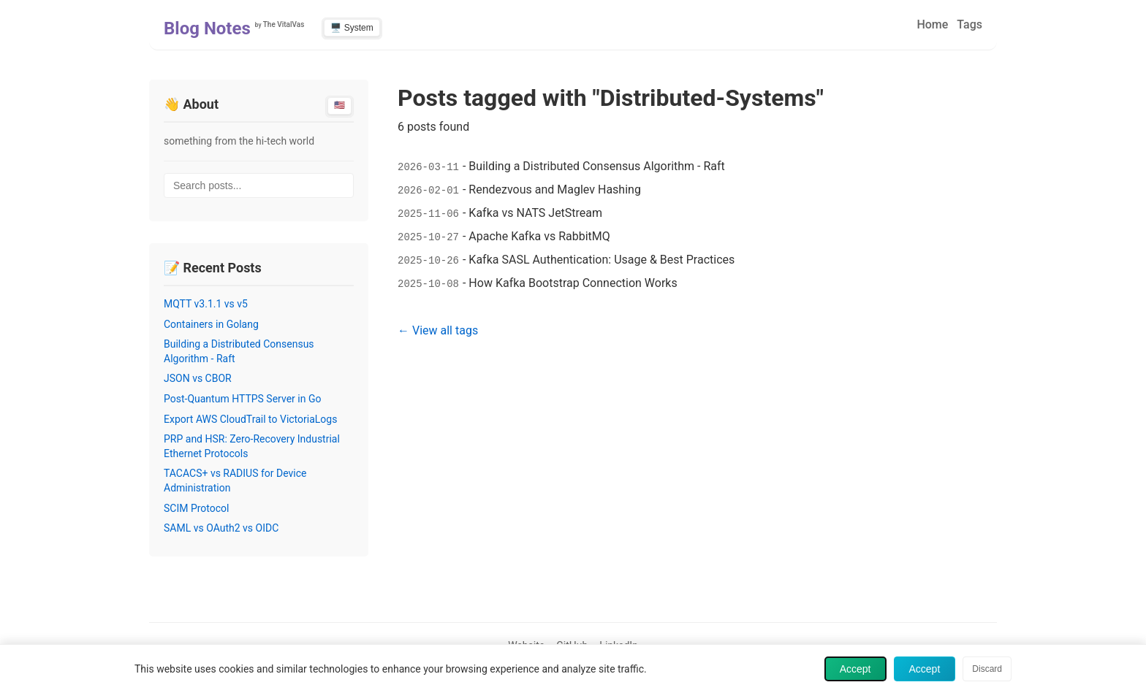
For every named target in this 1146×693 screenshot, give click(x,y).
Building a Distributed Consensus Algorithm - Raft (596, 166)
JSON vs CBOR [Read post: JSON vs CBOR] (198, 378)
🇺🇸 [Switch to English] (339, 105)
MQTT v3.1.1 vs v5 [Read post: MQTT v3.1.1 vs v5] (206, 304)
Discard (987, 669)
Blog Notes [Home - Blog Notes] (207, 28)
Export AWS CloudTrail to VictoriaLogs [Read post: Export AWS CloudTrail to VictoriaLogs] (250, 419)
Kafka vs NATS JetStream (535, 213)
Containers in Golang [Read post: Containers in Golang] (211, 324)
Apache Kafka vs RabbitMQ (539, 236)
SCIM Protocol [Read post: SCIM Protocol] (196, 508)
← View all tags (438, 330)
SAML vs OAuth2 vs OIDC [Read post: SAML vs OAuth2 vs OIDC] (221, 528)
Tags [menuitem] (969, 24)
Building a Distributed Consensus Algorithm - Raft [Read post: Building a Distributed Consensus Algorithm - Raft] (239, 351)
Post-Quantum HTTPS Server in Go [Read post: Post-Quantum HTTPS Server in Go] (242, 399)
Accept (855, 669)
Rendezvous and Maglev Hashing (554, 189)
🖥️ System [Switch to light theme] (351, 28)
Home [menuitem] (932, 24)
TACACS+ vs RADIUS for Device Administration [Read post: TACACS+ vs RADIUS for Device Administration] (235, 480)
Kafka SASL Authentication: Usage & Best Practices (601, 260)
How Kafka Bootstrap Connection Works (572, 283)
